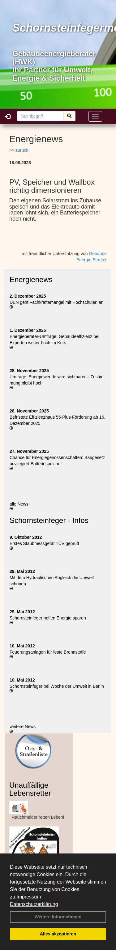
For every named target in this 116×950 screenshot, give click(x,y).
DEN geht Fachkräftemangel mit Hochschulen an (56, 302)
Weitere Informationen (58, 916)
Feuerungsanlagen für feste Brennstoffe (48, 652)
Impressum (28, 896)
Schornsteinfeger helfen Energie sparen (48, 617)
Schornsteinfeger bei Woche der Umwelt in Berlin (57, 686)
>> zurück (18, 150)
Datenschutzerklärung (34, 904)
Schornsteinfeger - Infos (49, 520)
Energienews (31, 279)
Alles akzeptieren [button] (58, 933)
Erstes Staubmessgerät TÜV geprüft (44, 543)
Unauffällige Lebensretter (30, 789)
